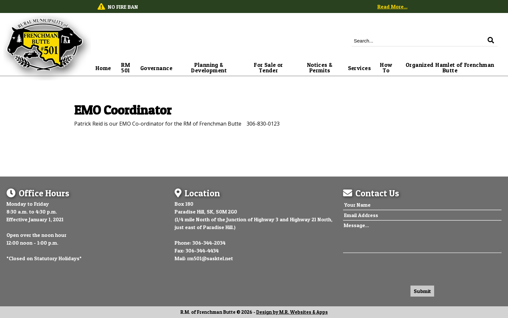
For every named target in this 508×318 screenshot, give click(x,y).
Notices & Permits (320, 67)
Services (359, 68)
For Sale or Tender (269, 67)
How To (387, 67)
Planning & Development (209, 67)
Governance (156, 68)
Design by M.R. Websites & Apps (292, 312)
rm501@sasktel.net (210, 258)
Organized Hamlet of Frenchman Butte (451, 67)
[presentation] (392, 267)
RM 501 (126, 67)
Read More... (392, 6)
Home (103, 68)
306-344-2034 (208, 242)
